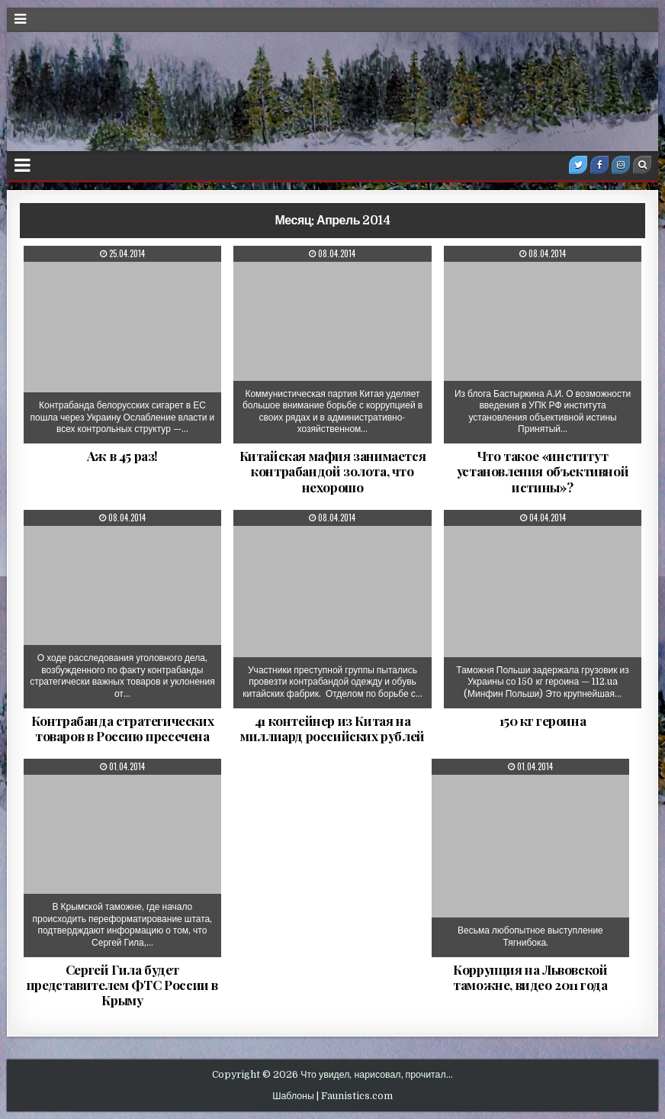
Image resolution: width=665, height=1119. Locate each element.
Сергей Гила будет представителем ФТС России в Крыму (122, 985)
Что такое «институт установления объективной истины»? (542, 471)
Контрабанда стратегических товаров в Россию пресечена (122, 728)
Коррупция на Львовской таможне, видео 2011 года (530, 977)
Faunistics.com (357, 1096)
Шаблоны (293, 1096)
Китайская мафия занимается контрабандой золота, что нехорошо (332, 471)
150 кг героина (543, 720)
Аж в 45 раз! (122, 455)
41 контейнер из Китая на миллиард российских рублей (332, 728)
